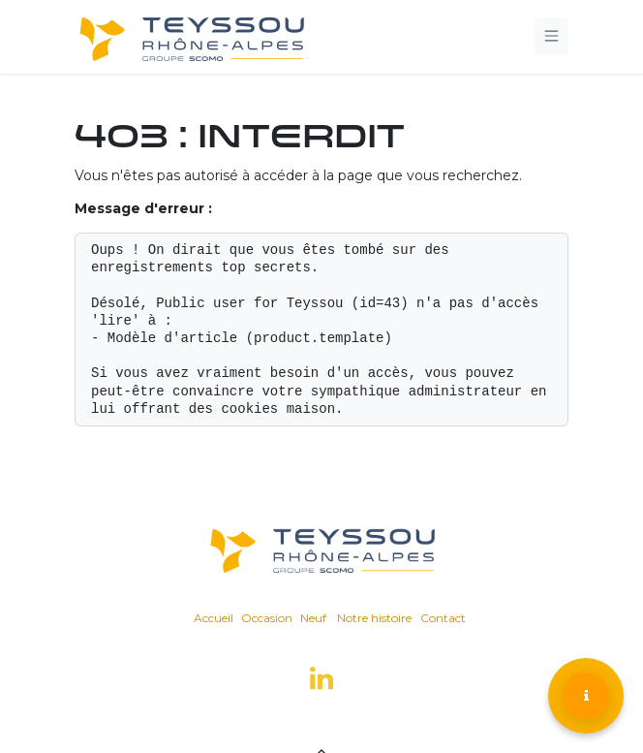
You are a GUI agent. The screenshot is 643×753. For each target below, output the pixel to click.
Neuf (313, 618)
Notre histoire (374, 618)
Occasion (266, 618)
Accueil (213, 618)
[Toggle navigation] (552, 36)
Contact (443, 618)
